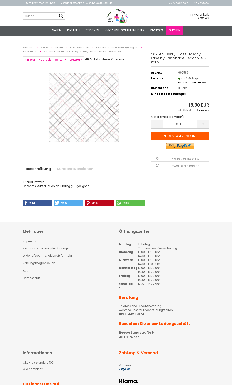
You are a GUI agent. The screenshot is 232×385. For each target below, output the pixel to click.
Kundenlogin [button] (178, 3)
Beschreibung (38, 168)
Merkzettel (201, 3)
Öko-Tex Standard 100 (38, 363)
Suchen (174, 30)
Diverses (156, 30)
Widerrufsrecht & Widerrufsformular (48, 256)
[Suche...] (61, 16)
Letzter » (76, 60)
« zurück (45, 60)
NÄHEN (56, 30)
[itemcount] (180, 124)
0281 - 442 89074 (131, 314)
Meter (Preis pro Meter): (167, 117)
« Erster (30, 60)
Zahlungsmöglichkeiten (39, 263)
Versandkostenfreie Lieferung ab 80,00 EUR (86, 3)
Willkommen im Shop (40, 3)
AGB (25, 271)
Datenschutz (32, 278)
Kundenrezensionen (75, 168)
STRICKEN (92, 30)
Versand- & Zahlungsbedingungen (46, 248)
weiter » (60, 60)
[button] (37, 203)
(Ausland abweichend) (192, 82)
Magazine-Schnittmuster (124, 30)
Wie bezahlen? (33, 369)
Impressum (30, 241)
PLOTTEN (73, 30)
